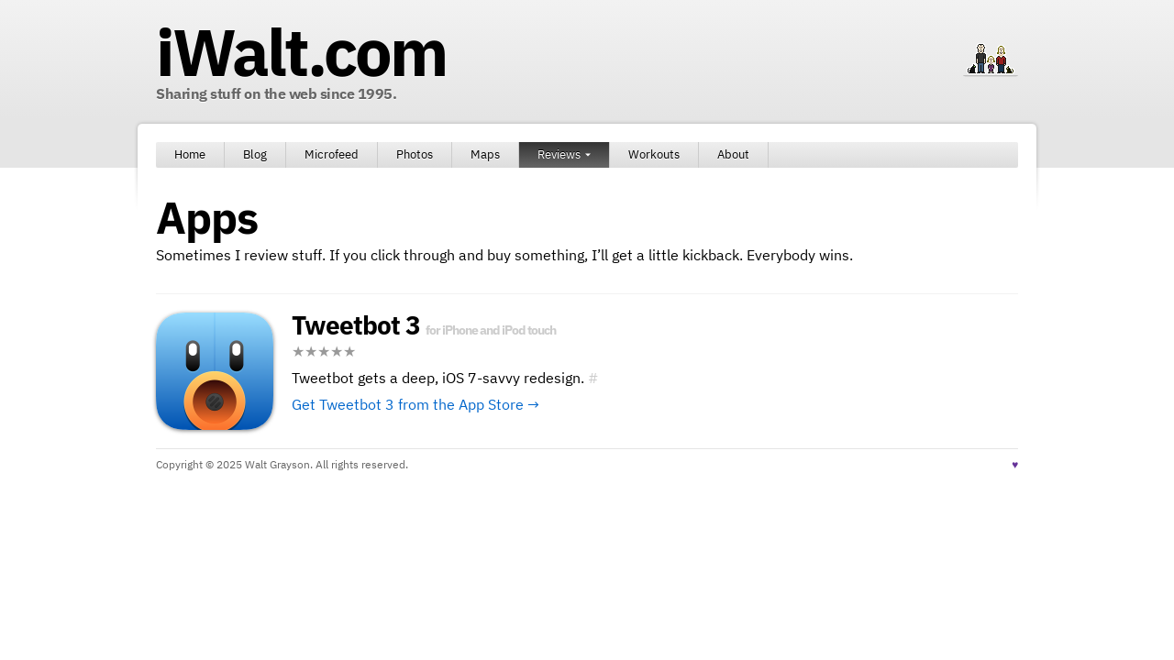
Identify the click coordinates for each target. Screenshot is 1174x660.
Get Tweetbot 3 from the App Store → (415, 404)
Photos (414, 154)
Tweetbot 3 (356, 325)
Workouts (654, 154)
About (733, 154)
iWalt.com (301, 51)
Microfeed (332, 154)
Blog (255, 154)
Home (189, 154)
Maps (485, 154)
